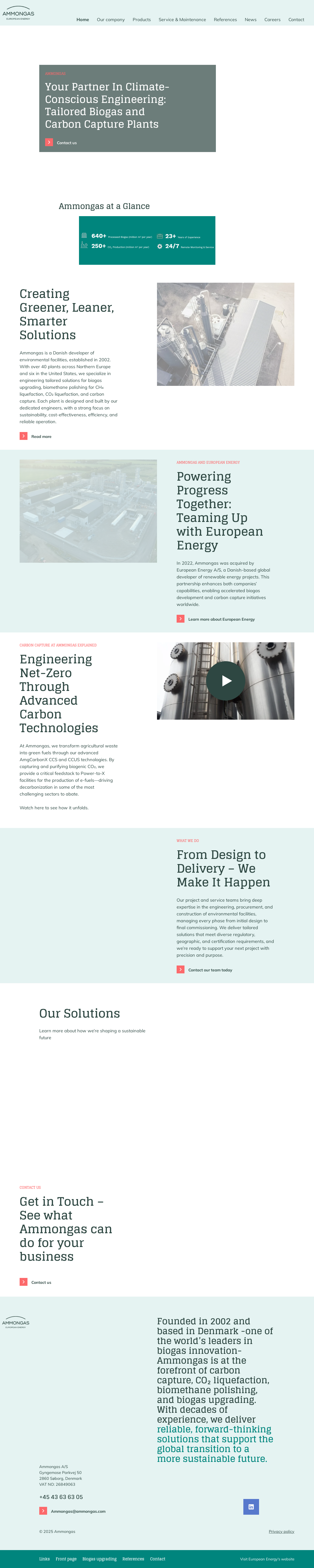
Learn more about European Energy (221, 619)
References (225, 19)
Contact (296, 19)
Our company (111, 19)
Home (83, 19)
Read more (41, 436)
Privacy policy (281, 1531)
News (251, 19)
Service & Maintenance (182, 19)
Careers (272, 19)
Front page (66, 1558)
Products (142, 19)
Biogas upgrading (99, 1558)
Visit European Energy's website (267, 1559)
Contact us (67, 142)
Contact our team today (210, 969)
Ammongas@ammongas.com (78, 1511)
